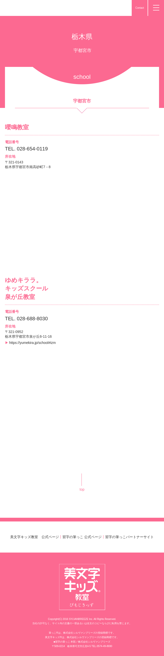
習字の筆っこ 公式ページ (82, 537)
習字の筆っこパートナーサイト (129, 537)
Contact (139, 7)
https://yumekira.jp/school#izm (32, 343)
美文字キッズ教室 (23, 8)
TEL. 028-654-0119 (26, 148)
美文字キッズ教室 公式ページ (34, 537)
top (82, 489)
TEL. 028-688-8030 (26, 318)
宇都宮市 (82, 50)
